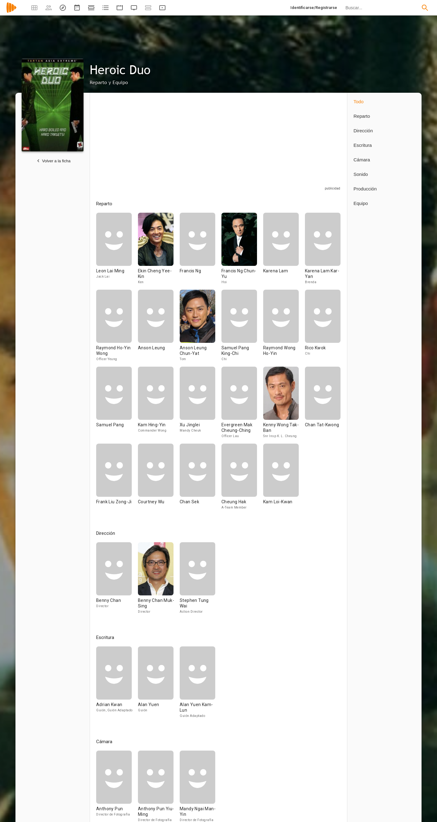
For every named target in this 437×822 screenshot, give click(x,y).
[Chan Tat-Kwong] (323, 405)
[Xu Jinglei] (200, 405)
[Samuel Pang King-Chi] (242, 328)
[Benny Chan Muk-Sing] (159, 580)
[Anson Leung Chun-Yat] (200, 328)
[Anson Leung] (159, 328)
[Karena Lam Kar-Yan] (323, 251)
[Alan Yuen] (159, 684)
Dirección (363, 130)
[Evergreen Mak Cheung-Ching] (242, 405)
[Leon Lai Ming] (117, 251)
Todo (358, 101)
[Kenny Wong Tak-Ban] (284, 405)
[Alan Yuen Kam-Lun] (197, 684)
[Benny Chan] (117, 580)
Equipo (360, 203)
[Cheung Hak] (242, 479)
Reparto (361, 116)
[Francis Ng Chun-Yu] (242, 251)
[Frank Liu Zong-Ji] (117, 479)
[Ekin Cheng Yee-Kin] (159, 251)
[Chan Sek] (200, 479)
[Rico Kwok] (323, 328)
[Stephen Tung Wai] (197, 580)
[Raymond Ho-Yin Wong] (117, 328)
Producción (365, 188)
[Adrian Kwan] (117, 684)
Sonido (360, 174)
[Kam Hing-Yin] (159, 405)
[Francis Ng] (200, 251)
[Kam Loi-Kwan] (281, 479)
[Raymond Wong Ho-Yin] (284, 328)
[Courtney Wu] (159, 479)
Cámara (361, 159)
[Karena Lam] (284, 251)
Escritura (362, 145)
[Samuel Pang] (117, 405)
